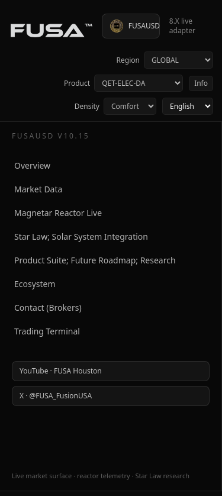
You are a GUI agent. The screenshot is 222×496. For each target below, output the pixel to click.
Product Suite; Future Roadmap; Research (95, 260)
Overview (32, 165)
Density (115, 106)
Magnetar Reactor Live (58, 212)
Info (201, 83)
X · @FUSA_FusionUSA (56, 396)
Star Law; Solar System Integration (81, 236)
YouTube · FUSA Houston (61, 371)
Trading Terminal (47, 331)
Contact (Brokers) (48, 307)
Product (123, 83)
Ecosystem (35, 283)
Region (165, 60)
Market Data (38, 189)
